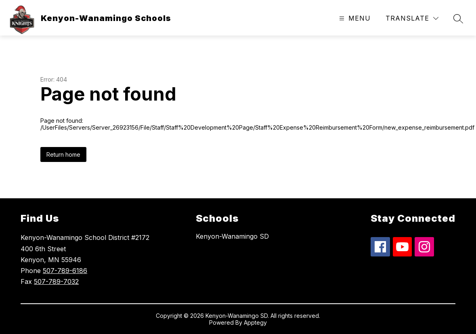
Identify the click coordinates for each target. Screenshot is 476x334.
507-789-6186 (65, 271)
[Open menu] (354, 18)
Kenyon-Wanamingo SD (232, 236)
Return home (63, 154)
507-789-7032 (56, 281)
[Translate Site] (412, 18)
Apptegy (255, 322)
